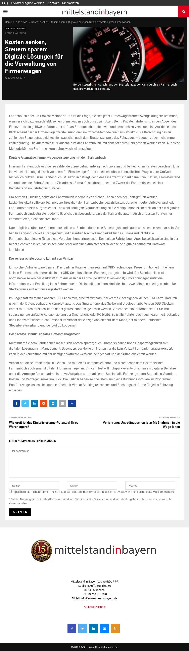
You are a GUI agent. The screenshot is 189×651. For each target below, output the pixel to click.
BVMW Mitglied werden (27, 3)
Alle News (10, 28)
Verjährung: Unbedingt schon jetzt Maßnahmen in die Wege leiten (141, 424)
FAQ (5, 3)
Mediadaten (70, 3)
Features (21, 28)
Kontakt (53, 3)
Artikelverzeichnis (94, 607)
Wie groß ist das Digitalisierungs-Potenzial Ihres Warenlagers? (43, 424)
